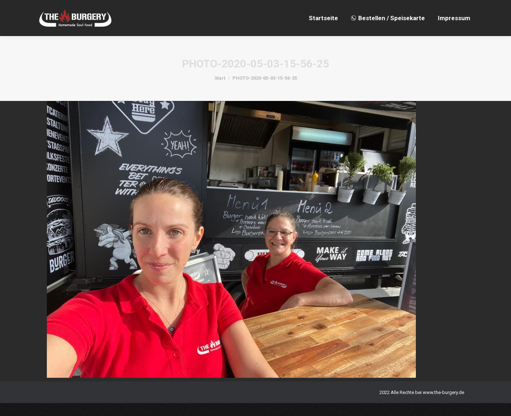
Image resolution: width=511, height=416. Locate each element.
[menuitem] (323, 31)
